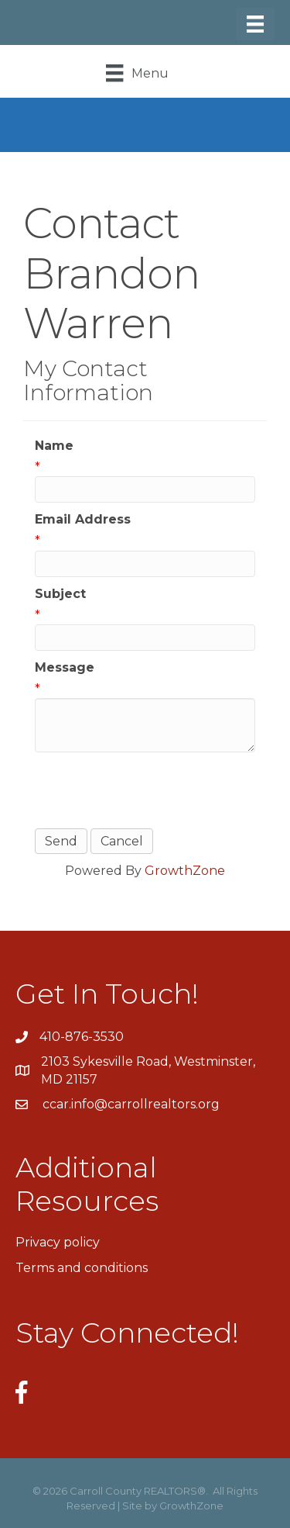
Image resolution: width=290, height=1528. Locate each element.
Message (64, 667)
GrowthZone (185, 870)
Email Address (83, 519)
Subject (60, 593)
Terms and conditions (81, 1267)
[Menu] (255, 24)
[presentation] (152, 790)
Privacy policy (57, 1242)
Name (54, 445)
